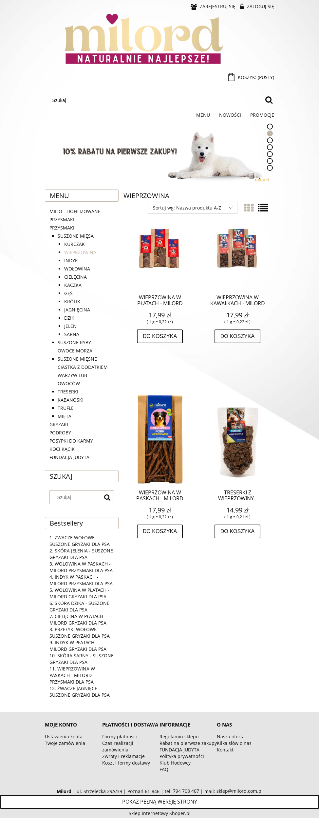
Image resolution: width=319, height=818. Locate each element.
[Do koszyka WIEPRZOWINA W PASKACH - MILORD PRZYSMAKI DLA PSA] (160, 531)
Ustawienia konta (64, 736)
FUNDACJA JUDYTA (69, 457)
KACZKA (73, 285)
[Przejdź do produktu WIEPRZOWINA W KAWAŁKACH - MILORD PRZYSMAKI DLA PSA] (237, 258)
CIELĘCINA (75, 277)
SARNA (71, 334)
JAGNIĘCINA (77, 310)
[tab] (270, 127)
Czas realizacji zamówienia (117, 746)
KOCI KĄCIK (62, 449)
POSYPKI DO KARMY (71, 441)
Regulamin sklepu (179, 736)
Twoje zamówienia (65, 743)
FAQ (164, 769)
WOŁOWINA (77, 269)
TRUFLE (66, 408)
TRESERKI (68, 392)
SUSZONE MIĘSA (76, 236)
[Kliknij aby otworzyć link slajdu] (141, 152)
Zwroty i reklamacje (123, 756)
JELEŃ (70, 326)
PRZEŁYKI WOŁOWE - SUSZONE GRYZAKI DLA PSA (79, 632)
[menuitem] (203, 115)
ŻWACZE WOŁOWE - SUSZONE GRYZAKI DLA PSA (79, 540)
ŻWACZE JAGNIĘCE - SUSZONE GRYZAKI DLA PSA (79, 691)
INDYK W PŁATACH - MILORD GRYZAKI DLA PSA (77, 645)
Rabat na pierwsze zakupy (188, 743)
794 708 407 (186, 791)
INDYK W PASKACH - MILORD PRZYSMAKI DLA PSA (81, 580)
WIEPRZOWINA (80, 252)
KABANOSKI (71, 400)
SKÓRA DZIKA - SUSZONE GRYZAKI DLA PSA (79, 606)
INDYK (71, 260)
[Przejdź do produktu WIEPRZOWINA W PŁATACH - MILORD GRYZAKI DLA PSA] (159, 258)
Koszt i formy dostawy (126, 763)
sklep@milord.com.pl (239, 791)
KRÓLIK (72, 301)
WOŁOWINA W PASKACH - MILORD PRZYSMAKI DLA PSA (81, 567)
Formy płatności (119, 736)
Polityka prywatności (182, 756)
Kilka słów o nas (234, 743)
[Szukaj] (269, 100)
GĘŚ (68, 293)
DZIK (69, 318)
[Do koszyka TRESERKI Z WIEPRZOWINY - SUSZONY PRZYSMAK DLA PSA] (238, 531)
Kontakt (225, 750)
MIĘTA (64, 416)
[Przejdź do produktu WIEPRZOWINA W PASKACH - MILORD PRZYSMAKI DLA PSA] (159, 438)
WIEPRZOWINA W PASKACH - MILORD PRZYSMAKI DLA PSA (72, 675)
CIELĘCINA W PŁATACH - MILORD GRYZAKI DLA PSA (77, 619)
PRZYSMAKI (61, 228)
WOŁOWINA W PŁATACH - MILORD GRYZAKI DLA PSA (79, 593)
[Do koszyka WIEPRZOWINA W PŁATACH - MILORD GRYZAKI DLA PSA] (160, 336)
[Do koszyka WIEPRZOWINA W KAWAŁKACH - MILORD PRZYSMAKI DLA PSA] (238, 336)
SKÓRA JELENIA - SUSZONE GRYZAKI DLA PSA (81, 554)
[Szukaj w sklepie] (155, 100)
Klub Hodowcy (175, 763)
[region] (159, 152)
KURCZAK (74, 244)
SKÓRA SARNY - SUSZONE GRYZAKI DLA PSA (81, 658)
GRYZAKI (58, 424)
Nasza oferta (231, 736)
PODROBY (60, 432)
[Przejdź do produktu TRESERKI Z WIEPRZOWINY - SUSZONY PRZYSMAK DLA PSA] (237, 438)
